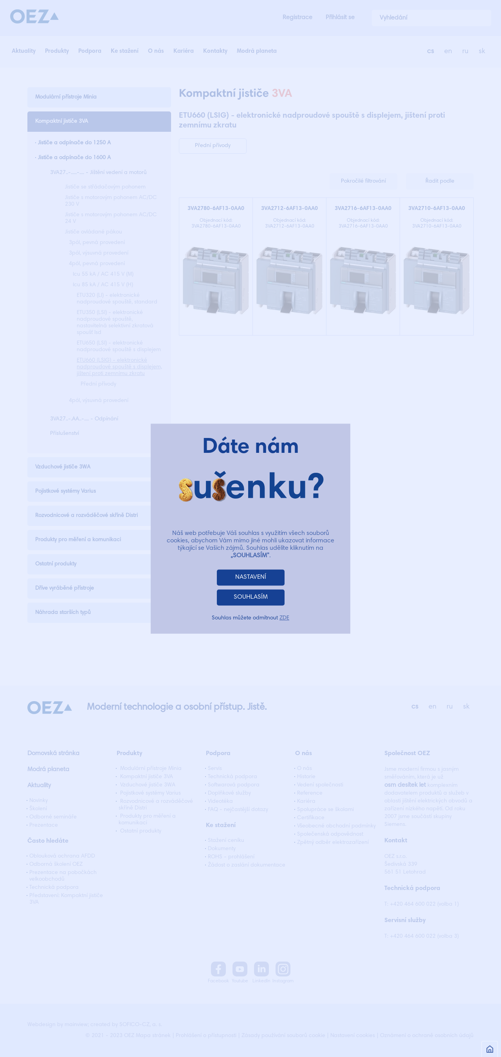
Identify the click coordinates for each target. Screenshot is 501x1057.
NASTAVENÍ (250, 577)
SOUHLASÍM (251, 597)
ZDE (284, 618)
